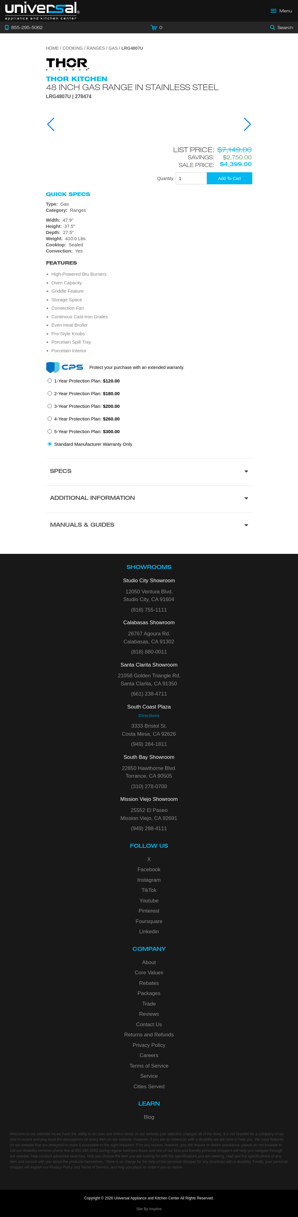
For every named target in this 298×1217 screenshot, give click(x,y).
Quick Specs (68, 194)
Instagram (149, 880)
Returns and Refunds (149, 1035)
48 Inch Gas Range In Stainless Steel (132, 87)
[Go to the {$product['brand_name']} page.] (67, 64)
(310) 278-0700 (149, 786)
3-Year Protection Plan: (87, 406)
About (149, 962)
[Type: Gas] (149, 204)
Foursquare (149, 921)
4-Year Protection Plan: (87, 418)
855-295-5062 (86, 1150)
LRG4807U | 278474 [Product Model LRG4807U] (69, 96)
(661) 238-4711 (149, 694)
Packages (149, 993)
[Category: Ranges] (149, 210)
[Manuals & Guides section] (149, 525)
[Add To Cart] (229, 178)
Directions (148, 715)
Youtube (149, 901)
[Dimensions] (149, 229)
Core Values (149, 973)
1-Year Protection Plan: (87, 380)
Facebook (149, 869)
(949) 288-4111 (149, 828)
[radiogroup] (149, 414)
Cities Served (149, 1086)
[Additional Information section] (149, 499)
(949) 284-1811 (149, 744)
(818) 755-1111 (149, 610)
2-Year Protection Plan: (87, 393)
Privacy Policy (149, 1045)
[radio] (84, 382)
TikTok (149, 890)
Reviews (149, 1014)
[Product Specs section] (149, 472)
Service (149, 1076)
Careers (149, 1055)
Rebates (149, 983)
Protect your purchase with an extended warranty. (137, 367)
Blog (149, 1117)
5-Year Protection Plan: (87, 431)
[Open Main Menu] (281, 11)
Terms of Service (149, 1066)
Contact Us (149, 1024)
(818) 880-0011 (149, 652)
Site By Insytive (149, 1209)
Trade (149, 1004)
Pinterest (149, 911)
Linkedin (149, 932)
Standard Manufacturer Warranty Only (93, 444)
